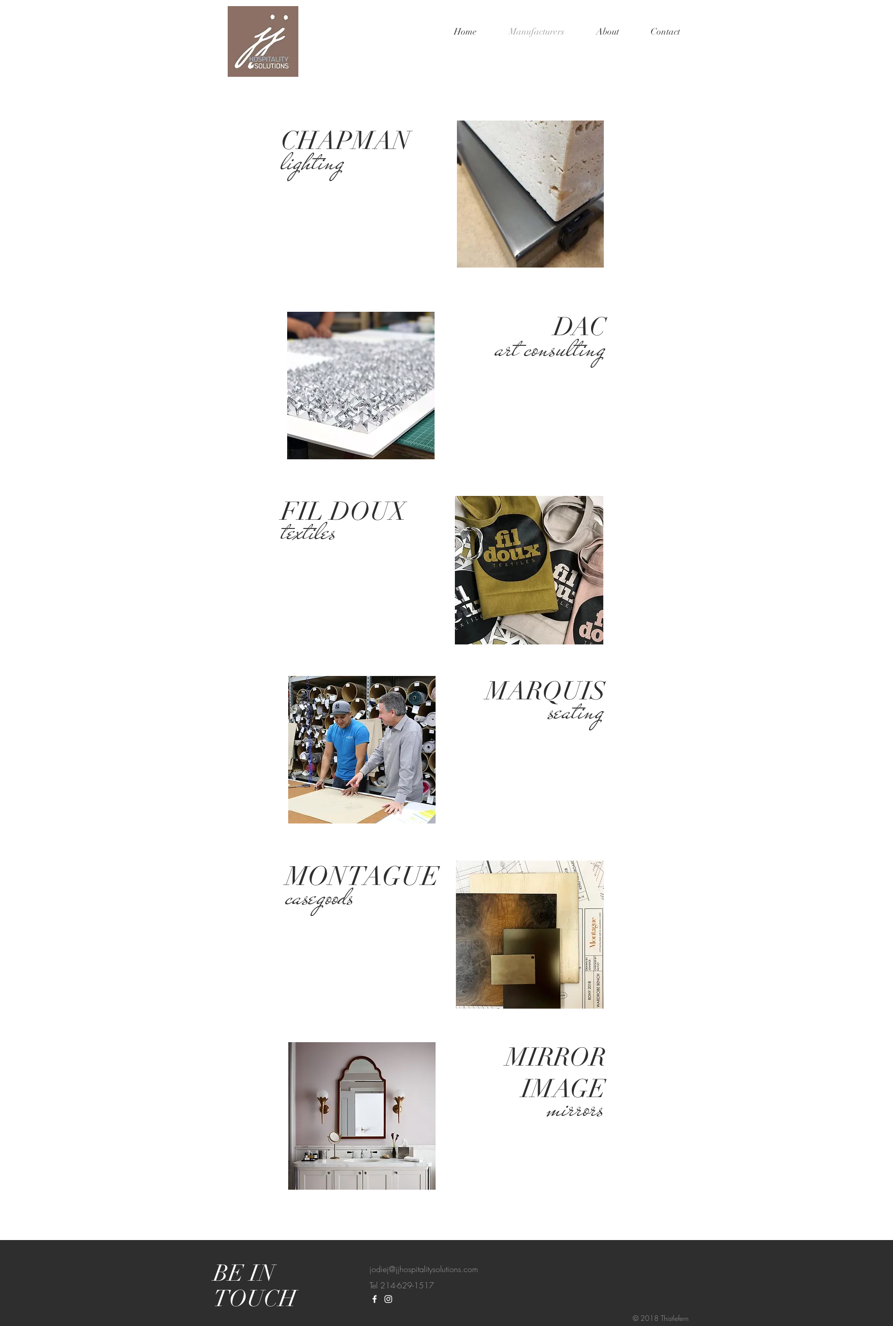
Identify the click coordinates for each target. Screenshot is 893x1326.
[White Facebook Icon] (374, 1299)
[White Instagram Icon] (388, 1299)
